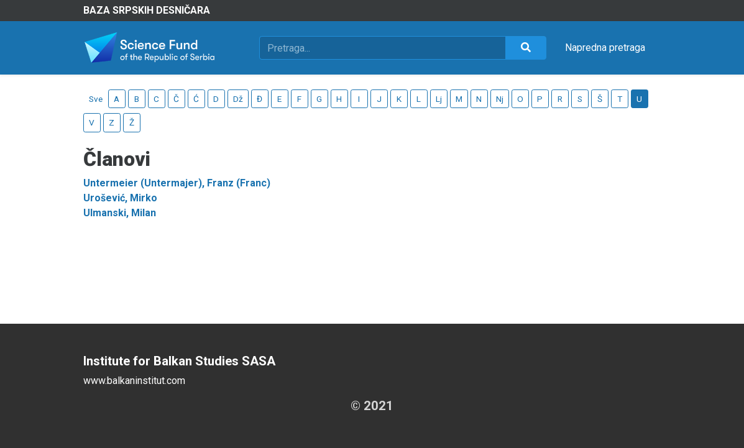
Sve (96, 99)
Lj (439, 99)
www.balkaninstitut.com (134, 380)
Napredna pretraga (605, 47)
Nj (499, 99)
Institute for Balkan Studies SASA (179, 361)
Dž (238, 99)
